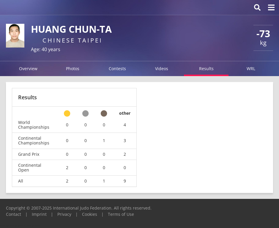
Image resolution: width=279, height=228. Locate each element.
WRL (251, 68)
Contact (13, 214)
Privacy (64, 214)
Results (206, 68)
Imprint (39, 214)
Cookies (89, 214)
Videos (161, 68)
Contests (117, 68)
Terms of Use (121, 214)
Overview (28, 68)
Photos (72, 68)
